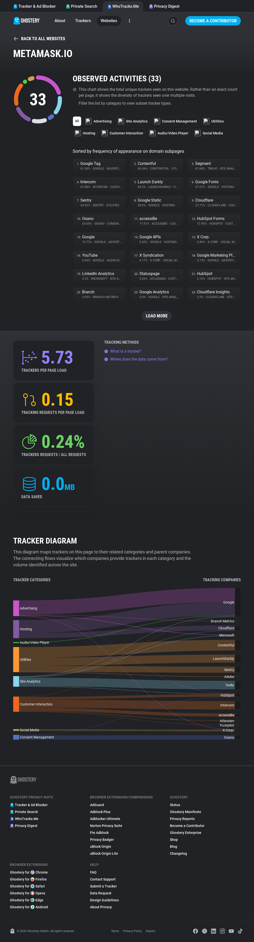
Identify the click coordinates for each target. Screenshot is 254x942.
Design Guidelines (104, 900)
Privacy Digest (164, 6)
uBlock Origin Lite (104, 853)
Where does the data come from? (136, 359)
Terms (115, 931)
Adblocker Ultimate (105, 819)
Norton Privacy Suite (106, 826)
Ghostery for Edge (26, 900)
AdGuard (97, 805)
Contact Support (103, 879)
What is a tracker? (122, 351)
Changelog (178, 853)
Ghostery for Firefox (28, 879)
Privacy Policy (132, 931)
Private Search (81, 6)
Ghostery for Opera (27, 893)
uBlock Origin (100, 847)
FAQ (93, 872)
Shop (174, 840)
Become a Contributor (213, 20)
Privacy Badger (102, 840)
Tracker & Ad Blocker (34, 6)
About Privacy (101, 907)
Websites (109, 20)
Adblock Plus (100, 812)
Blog (173, 847)
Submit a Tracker (103, 886)
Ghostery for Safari (27, 886)
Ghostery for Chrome (29, 872)
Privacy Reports (182, 819)
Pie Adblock (99, 833)
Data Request (100, 893)
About (60, 20)
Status (175, 805)
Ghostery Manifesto (185, 812)
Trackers (83, 20)
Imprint (150, 931)
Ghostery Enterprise (185, 833)
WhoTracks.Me (123, 6)
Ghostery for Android (29, 907)
